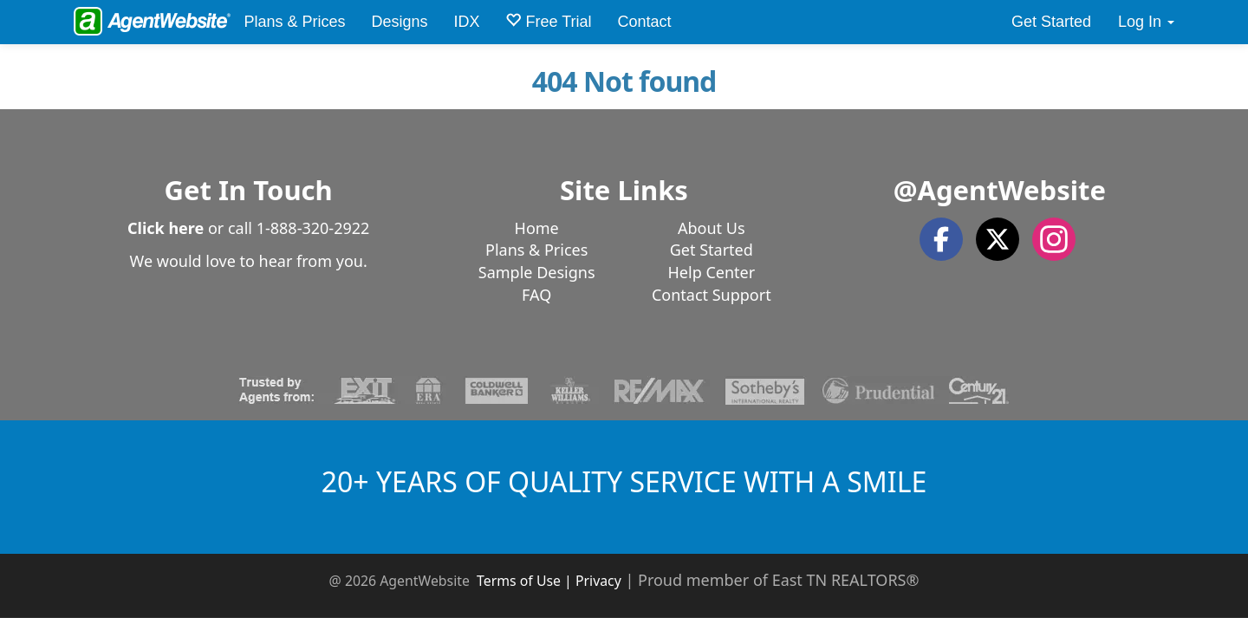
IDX (466, 21)
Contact (645, 21)
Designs (399, 21)
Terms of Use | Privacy (549, 580)
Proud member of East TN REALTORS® (778, 579)
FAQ (536, 294)
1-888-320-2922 (313, 228)
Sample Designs (536, 272)
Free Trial (548, 21)
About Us (711, 228)
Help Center (712, 272)
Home (537, 228)
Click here (165, 228)
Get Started (1051, 21)
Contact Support (711, 294)
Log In (1146, 21)
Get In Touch (249, 190)
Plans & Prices (294, 21)
